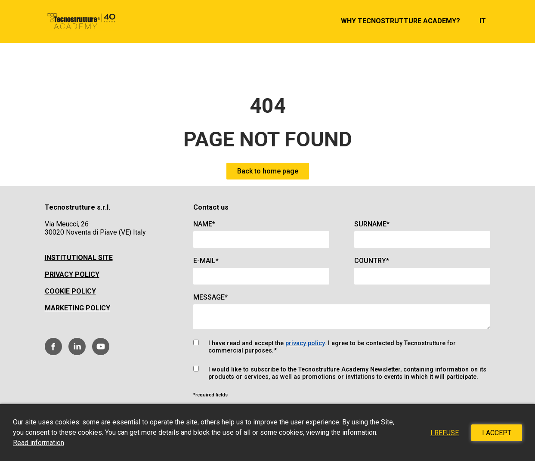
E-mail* (206, 261)
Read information (38, 443)
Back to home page (267, 171)
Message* (210, 297)
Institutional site (79, 258)
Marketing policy (77, 308)
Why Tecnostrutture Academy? (400, 21)
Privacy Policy (72, 274)
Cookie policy (70, 291)
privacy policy (305, 343)
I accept (496, 433)
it (482, 21)
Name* (204, 224)
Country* (371, 261)
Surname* (372, 224)
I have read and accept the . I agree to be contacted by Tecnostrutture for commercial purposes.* (332, 347)
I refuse (444, 433)
